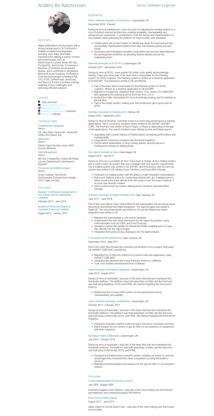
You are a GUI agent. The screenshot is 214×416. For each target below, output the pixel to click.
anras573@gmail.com (53, 105)
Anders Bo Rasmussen (53, 111)
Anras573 (47, 114)
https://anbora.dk (50, 108)
